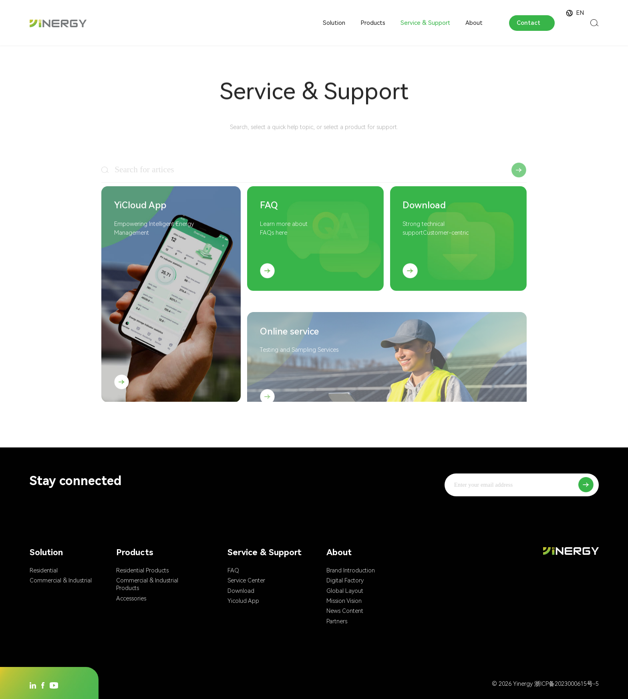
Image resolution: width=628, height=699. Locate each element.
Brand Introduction (350, 570)
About (474, 22)
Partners (336, 621)
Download (240, 590)
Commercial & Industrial (61, 580)
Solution (334, 22)
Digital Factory (345, 580)
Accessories (131, 598)
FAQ (233, 570)
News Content (344, 610)
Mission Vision (344, 600)
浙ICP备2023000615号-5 (566, 683)
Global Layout (344, 590)
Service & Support (425, 22)
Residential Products (142, 570)
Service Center (246, 580)
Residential (44, 570)
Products (372, 22)
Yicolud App (243, 600)
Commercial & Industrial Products (147, 584)
